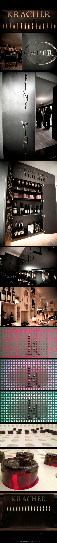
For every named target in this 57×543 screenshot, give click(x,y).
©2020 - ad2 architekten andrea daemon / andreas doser (28, 541)
